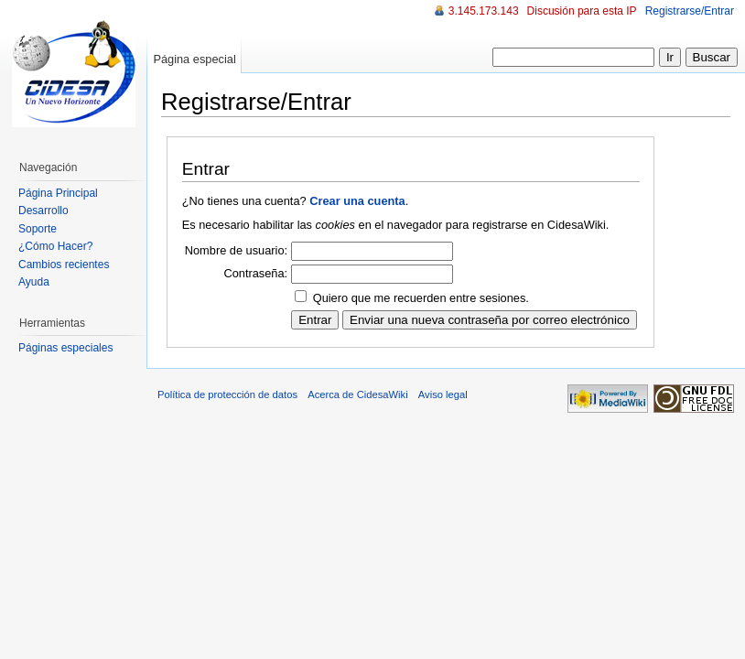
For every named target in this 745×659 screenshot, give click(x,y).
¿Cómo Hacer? (55, 246)
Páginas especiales (65, 347)
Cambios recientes (63, 264)
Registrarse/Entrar (689, 11)
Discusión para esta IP (582, 11)
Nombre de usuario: (236, 250)
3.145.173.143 (483, 11)
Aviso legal (443, 394)
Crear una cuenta (357, 201)
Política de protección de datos (227, 394)
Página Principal (58, 193)
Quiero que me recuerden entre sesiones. (421, 298)
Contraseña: (255, 273)
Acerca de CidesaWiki (357, 394)
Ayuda (33, 281)
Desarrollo (43, 210)
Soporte (37, 228)
